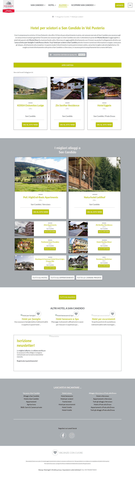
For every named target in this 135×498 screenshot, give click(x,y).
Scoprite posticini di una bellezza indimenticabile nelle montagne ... (104, 331)
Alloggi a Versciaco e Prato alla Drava (102, 416)
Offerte (119, 5)
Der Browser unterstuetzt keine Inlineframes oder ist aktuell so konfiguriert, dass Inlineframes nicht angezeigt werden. (86, 380)
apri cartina (67, 65)
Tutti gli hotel (40, 277)
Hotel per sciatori (67, 422)
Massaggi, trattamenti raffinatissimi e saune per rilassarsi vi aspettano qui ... (67, 319)
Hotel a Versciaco (102, 419)
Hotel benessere (67, 419)
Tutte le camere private (89, 277)
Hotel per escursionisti (67, 427)
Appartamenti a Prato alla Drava (102, 430)
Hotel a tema (67, 416)
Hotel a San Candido (31, 422)
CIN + (30, 108)
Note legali (47, 493)
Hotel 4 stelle (67, 433)
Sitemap (40, 493)
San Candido (37, 5)
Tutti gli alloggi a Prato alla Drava (103, 433)
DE (130, 5)
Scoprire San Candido (82, 5)
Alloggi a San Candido (31, 419)
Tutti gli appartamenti (62, 277)
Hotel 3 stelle (67, 430)
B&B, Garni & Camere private (31, 430)
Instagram (72, 457)
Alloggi (63, 5)
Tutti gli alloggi (67, 297)
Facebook (63, 457)
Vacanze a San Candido (31, 416)
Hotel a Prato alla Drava (102, 427)
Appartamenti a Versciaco (102, 422)
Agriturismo (31, 427)
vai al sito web (30, 125)
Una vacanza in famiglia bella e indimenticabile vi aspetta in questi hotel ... (31, 319)
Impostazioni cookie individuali (72, 493)
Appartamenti (31, 425)
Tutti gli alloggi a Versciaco (102, 425)
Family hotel (67, 425)
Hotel (51, 5)
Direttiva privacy (57, 493)
